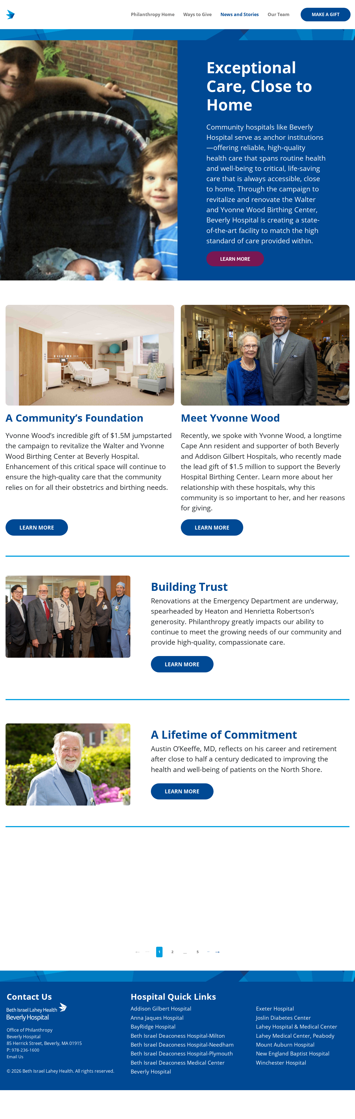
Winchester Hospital (277, 1082)
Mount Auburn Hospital (283, 1064)
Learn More (238, 259)
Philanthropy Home (152, 14)
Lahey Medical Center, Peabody (293, 1055)
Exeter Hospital (270, 1019)
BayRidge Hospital (140, 1037)
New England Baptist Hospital (291, 1073)
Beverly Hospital (137, 1100)
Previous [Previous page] (137, 961)
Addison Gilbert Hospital (149, 1019)
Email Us (16, 1067)
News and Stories (239, 14)
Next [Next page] (223, 961)
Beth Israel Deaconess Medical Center (168, 1091)
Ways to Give (197, 14)
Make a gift (325, 14)
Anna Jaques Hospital (144, 1028)
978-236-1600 (25, 1061)
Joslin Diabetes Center (280, 1028)
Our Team (279, 14)
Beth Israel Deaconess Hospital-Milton (168, 1046)
